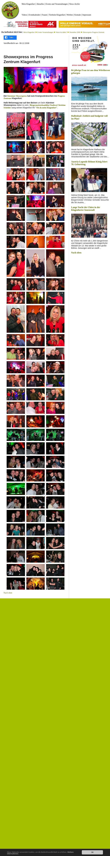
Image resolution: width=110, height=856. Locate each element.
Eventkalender (34, 15)
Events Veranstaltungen (45, 32)
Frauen (44, 15)
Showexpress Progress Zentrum (93, 32)
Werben (70, 15)
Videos (24, 15)
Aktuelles (40, 4)
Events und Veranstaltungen (57, 4)
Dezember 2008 (74, 32)
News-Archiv (74, 4)
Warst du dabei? (61, 32)
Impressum (86, 15)
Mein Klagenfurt (28, 4)
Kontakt (77, 15)
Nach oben (8, 593)
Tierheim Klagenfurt (57, 15)
